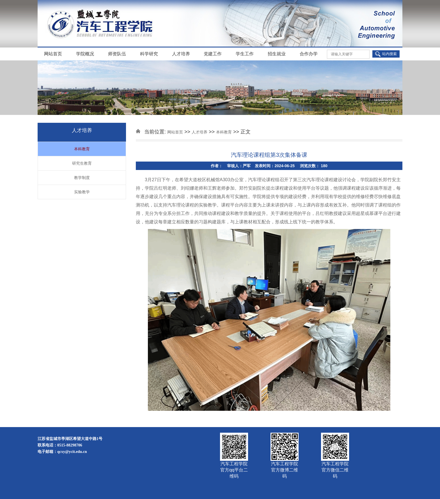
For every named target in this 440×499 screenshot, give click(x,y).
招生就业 (277, 53)
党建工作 (213, 53)
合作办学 (309, 53)
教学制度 (82, 177)
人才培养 (181, 53)
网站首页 (53, 53)
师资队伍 (117, 53)
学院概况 (85, 53)
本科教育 (82, 149)
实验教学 (82, 192)
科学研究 (149, 53)
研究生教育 (82, 163)
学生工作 (245, 53)
